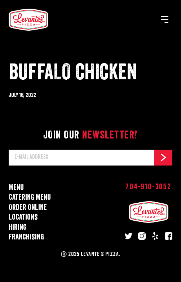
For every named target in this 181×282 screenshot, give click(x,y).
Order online (28, 207)
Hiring (18, 227)
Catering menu (30, 197)
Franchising (26, 237)
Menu (16, 187)
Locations (23, 217)
